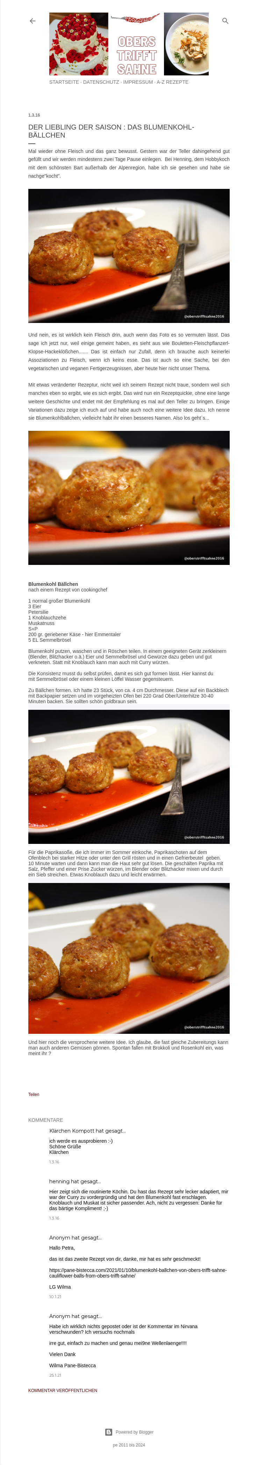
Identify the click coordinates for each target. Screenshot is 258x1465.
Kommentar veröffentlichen (62, 1390)
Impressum (138, 82)
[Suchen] (225, 19)
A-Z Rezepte (172, 82)
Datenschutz (101, 82)
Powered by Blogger (129, 1432)
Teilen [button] (33, 1094)
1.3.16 (54, 1161)
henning (59, 1181)
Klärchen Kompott (71, 1131)
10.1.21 (55, 1296)
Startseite (64, 82)
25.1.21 (55, 1375)
